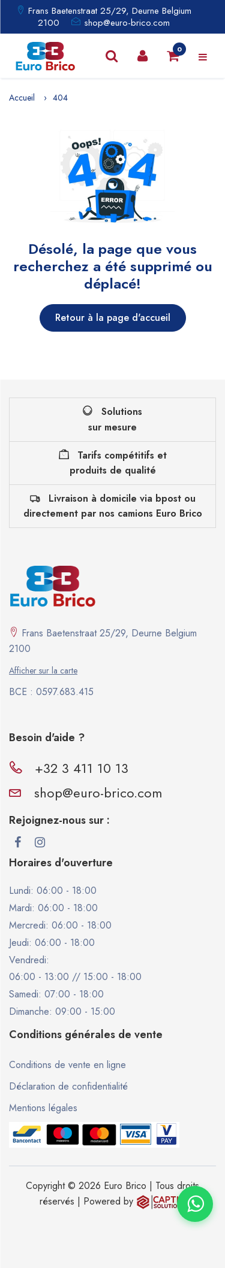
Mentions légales (43, 1108)
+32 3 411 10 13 (81, 768)
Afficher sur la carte (43, 671)
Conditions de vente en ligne (67, 1065)
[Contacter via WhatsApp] (195, 1204)
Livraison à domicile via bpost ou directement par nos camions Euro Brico (112, 506)
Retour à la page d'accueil (112, 317)
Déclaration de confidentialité (68, 1086)
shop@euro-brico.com (127, 22)
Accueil (22, 98)
